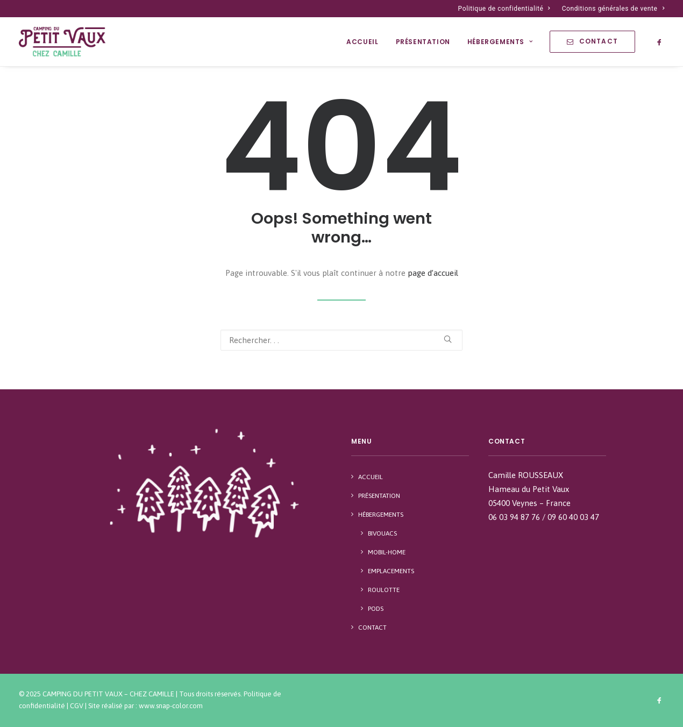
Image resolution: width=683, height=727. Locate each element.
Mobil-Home (386, 552)
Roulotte (384, 590)
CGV (76, 706)
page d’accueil (433, 272)
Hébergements (500, 41)
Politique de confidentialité (504, 8)
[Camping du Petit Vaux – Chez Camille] (62, 41)
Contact (372, 627)
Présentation (423, 41)
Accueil (362, 41)
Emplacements (391, 571)
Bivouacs (382, 533)
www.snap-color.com (171, 706)
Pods (375, 608)
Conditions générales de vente (613, 8)
